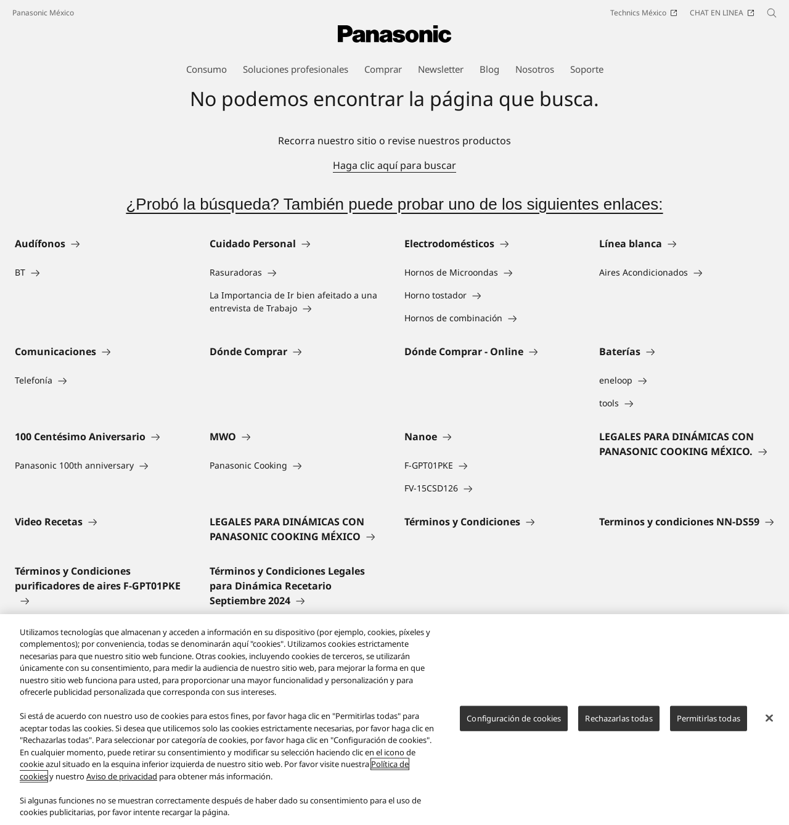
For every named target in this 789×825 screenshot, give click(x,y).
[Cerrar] (769, 717)
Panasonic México (43, 12)
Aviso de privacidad (121, 776)
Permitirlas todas (708, 718)
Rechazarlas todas (618, 718)
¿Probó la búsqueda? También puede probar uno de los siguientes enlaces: (394, 204)
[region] (394, 719)
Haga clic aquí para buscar (394, 165)
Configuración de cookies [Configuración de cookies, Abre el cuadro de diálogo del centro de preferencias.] (514, 718)
